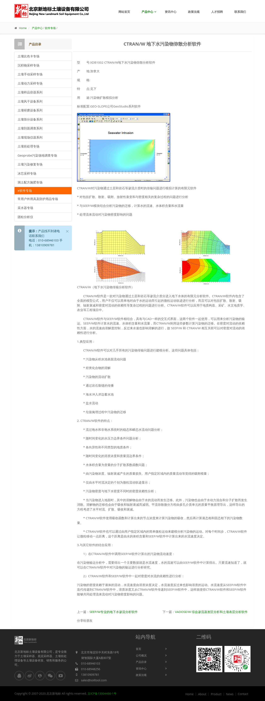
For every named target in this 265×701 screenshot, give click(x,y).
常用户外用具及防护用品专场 (38, 199)
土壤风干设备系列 (30, 101)
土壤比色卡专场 (28, 56)
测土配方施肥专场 (30, 182)
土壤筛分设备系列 (30, 119)
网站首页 (124, 12)
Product (216, 694)
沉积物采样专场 (28, 65)
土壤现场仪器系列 (30, 137)
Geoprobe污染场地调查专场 (37, 155)
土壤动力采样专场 (30, 83)
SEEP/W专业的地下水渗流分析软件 (113, 612)
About (202, 694)
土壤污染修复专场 (30, 164)
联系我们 (240, 12)
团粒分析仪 (25, 217)
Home (23, 28)
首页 (138, 649)
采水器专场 (25, 208)
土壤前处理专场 (28, 146)
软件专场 (50, 28)
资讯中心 (170, 12)
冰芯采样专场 (27, 173)
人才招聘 (217, 12)
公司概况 (141, 655)
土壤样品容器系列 (30, 92)
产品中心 (147, 12)
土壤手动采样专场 (30, 74)
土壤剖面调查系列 (30, 128)
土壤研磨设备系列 (30, 110)
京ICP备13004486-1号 (102, 693)
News (230, 694)
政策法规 (194, 12)
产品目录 (141, 662)
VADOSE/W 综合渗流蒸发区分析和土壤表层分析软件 (211, 612)
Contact (243, 694)
